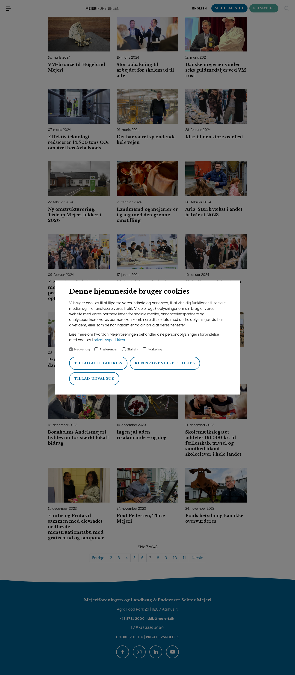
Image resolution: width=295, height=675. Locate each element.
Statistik (132, 349)
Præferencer (109, 349)
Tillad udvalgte (94, 379)
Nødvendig (82, 349)
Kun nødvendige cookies (165, 363)
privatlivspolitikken (109, 340)
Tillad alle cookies (98, 363)
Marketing (155, 349)
